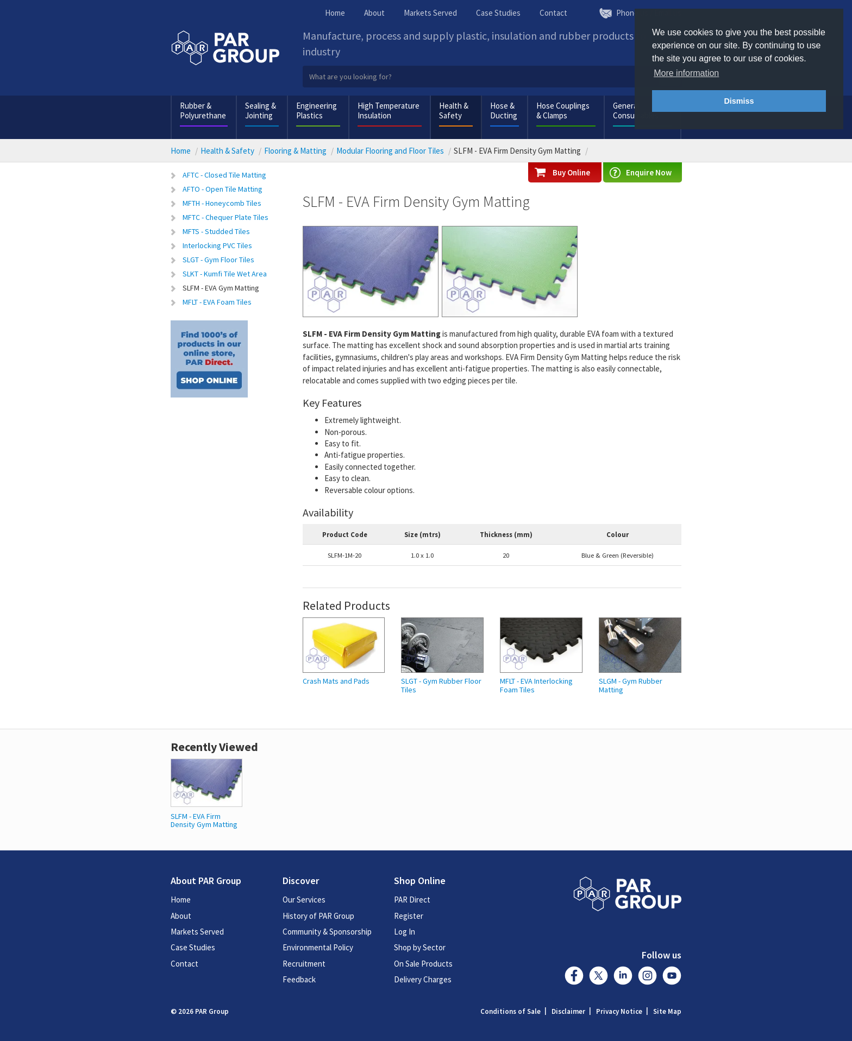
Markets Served (430, 13)
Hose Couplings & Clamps (563, 110)
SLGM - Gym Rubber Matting (630, 685)
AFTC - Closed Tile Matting (224, 175)
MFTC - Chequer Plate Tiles (225, 217)
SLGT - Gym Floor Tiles (218, 259)
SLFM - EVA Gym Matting (221, 288)
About (374, 13)
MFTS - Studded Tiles (216, 231)
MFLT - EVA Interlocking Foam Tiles (536, 685)
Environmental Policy (318, 947)
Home (335, 13)
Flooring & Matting (295, 151)
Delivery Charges (423, 979)
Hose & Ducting (503, 110)
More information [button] (686, 73)
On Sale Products (423, 963)
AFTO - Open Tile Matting (222, 189)
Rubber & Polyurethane (203, 110)
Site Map (667, 1011)
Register (408, 916)
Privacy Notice (619, 1011)
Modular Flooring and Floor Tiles (390, 151)
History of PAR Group (318, 916)
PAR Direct (412, 899)
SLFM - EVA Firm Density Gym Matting (204, 820)
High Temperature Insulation (388, 110)
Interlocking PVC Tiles (217, 245)
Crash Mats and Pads (336, 681)
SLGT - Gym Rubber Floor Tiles (441, 685)
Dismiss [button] (739, 101)
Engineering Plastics (316, 110)
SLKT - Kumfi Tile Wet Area (225, 274)
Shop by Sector (420, 947)
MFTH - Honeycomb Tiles (222, 203)
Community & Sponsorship (327, 931)
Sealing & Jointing (260, 110)
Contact (553, 13)
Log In (404, 931)
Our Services (304, 899)
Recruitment (304, 963)
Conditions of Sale (510, 1011)
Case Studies (498, 13)
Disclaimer (568, 1011)
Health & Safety (453, 110)
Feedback (299, 979)
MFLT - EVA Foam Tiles (217, 302)
